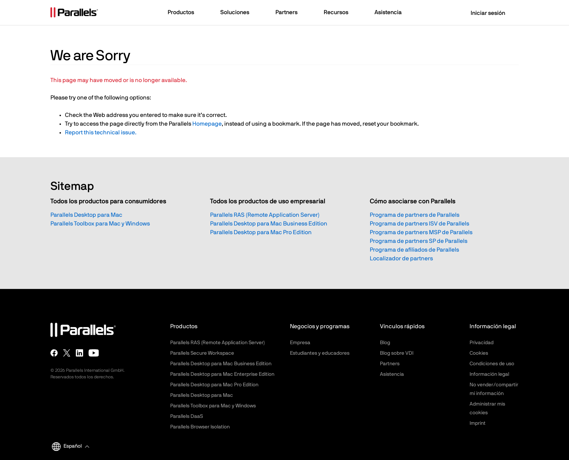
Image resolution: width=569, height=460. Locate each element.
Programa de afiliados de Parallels (414, 250)
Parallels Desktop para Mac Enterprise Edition (222, 374)
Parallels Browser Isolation (200, 427)
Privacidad (482, 342)
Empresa (300, 342)
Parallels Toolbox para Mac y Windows (100, 224)
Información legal (489, 374)
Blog (385, 342)
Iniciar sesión (483, 13)
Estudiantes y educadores (319, 353)
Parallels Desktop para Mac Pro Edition (261, 232)
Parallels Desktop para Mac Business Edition (268, 224)
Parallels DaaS (186, 416)
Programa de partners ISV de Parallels (419, 224)
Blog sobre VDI (396, 353)
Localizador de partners (401, 258)
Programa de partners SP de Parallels (418, 241)
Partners (390, 363)
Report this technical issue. (100, 132)
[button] (184, 13)
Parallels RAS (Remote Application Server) (265, 215)
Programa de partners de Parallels (414, 215)
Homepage (207, 124)
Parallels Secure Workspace (202, 353)
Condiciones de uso (492, 363)
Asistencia (392, 374)
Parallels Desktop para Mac (86, 215)
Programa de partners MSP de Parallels (421, 232)
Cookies (479, 353)
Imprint (478, 423)
